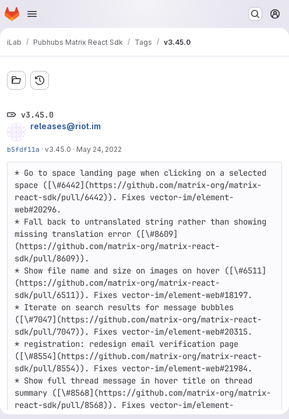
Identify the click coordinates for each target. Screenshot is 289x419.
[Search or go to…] (255, 14)
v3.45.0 (58, 149)
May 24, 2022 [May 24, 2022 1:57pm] (99, 149)
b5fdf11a (23, 149)
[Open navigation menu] (32, 14)
